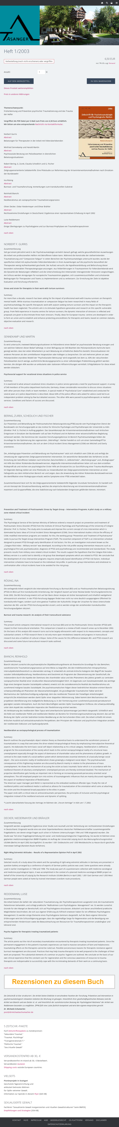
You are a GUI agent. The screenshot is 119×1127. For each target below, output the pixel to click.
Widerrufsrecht (58, 1120)
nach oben (8, 233)
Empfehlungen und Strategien (17, 1110)
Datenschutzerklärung (59, 1124)
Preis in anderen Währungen (16, 94)
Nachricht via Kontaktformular (49, 124)
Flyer (37, 1094)
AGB (46, 1120)
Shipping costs (10, 1067)
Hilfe (26, 1120)
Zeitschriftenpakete (17, 1031)
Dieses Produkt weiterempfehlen (18, 88)
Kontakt (16, 1120)
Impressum (36, 1120)
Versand (112, 63)
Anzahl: (7, 72)
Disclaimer (101, 1120)
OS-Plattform (76, 1120)
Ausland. (21, 1064)
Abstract (8, 137)
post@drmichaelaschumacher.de (18, 1012)
